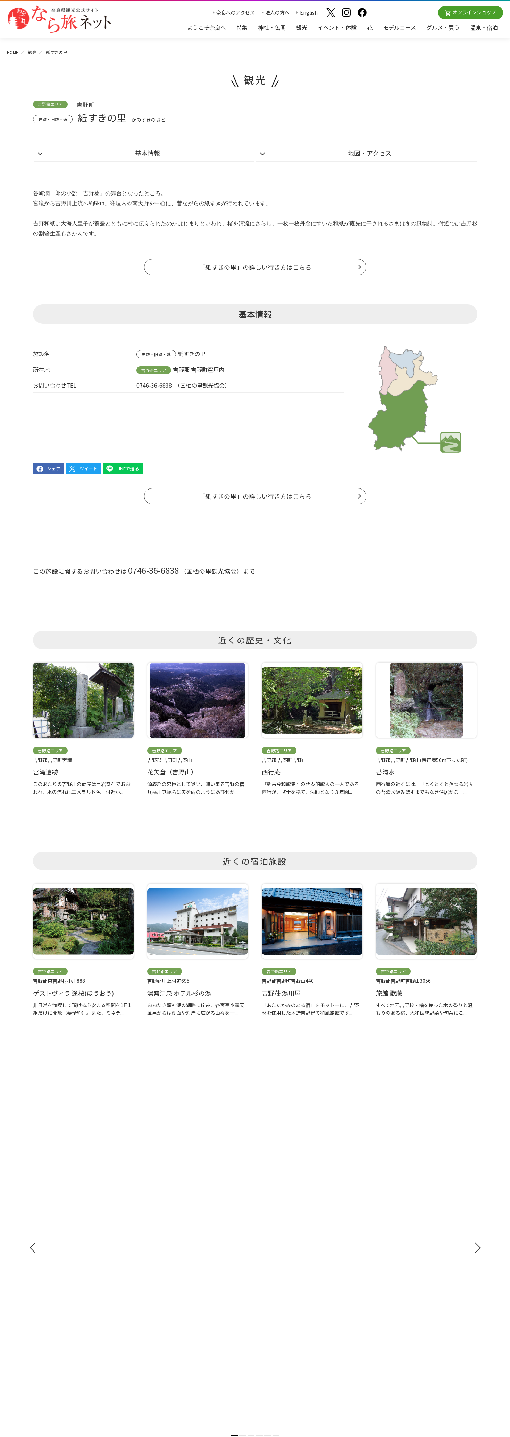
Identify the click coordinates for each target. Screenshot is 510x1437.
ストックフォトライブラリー (401, 1241)
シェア (53, 468)
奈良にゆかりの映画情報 (396, 1261)
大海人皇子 (75, 223)
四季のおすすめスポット (285, 1228)
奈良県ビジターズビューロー (255, 1353)
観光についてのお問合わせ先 (290, 1238)
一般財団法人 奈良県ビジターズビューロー (401, 1306)
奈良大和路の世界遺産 (283, 1218)
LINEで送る (128, 468)
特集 (242, 27)
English (309, 12)
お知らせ (378, 1205)
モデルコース (399, 27)
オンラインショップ (474, 12)
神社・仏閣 (272, 27)
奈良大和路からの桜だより (288, 1258)
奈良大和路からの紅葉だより (290, 1248)
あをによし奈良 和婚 (283, 1268)
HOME (12, 52)
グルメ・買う (443, 27)
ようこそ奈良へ (206, 27)
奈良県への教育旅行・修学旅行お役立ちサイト (421, 1231)
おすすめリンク (277, 1205)
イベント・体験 (337, 27)
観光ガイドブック (58, 1231)
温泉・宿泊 (484, 27)
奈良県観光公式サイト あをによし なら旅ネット (59, 19)
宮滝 (38, 203)
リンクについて (387, 1292)
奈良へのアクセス (235, 12)
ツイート (89, 468)
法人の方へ (277, 12)
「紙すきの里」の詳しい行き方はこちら (255, 266)
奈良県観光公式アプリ (64, 1257)
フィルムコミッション (394, 1251)
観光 (301, 27)
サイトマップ (384, 1271)
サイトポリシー (387, 1281)
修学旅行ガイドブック (64, 1244)
